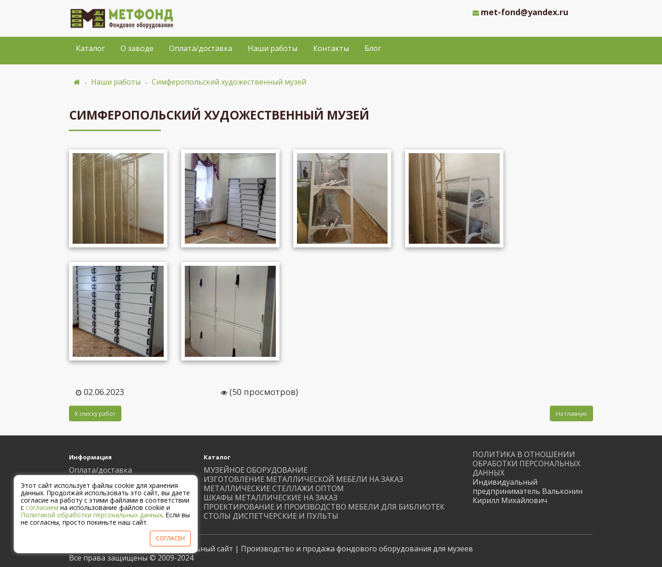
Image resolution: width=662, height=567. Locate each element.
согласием (42, 507)
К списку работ (95, 414)
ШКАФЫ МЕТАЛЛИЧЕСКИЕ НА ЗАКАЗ (270, 498)
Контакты (331, 48)
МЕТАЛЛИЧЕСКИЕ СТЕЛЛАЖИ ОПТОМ (274, 488)
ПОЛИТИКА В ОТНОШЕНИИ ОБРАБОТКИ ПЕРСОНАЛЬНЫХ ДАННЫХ (526, 463)
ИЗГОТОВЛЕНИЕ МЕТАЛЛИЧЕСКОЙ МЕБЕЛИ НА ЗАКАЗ (303, 479)
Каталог (90, 48)
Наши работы (272, 48)
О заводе (137, 48)
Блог (373, 48)
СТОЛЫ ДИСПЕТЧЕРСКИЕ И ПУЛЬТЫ (271, 516)
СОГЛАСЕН (170, 538)
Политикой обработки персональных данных (91, 514)
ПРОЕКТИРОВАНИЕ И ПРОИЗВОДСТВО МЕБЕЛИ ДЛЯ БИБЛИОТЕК (324, 507)
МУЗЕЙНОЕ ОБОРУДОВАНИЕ (256, 470)
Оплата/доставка (200, 48)
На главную (571, 414)
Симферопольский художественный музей (229, 82)
